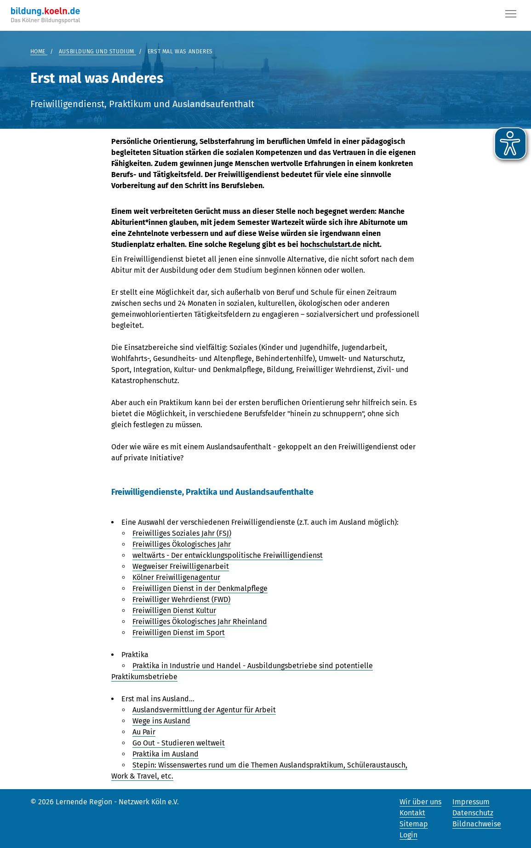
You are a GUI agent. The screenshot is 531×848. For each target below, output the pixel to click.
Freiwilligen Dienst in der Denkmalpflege (200, 588)
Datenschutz (472, 812)
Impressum (471, 801)
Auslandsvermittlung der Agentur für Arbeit (204, 709)
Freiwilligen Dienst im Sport (178, 632)
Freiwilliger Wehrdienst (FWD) (181, 599)
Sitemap (414, 823)
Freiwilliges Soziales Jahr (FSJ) (181, 533)
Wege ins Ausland (161, 720)
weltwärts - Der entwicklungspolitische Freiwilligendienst (227, 555)
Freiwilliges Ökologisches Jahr (181, 544)
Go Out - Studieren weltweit (178, 743)
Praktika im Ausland (165, 754)
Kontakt (412, 812)
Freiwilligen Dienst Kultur (174, 610)
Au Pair (143, 732)
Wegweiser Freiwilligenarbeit (180, 566)
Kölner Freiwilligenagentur (176, 577)
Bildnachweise (476, 823)
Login (408, 835)
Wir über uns (420, 801)
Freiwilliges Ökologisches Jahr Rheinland (199, 621)
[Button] (510, 15)
